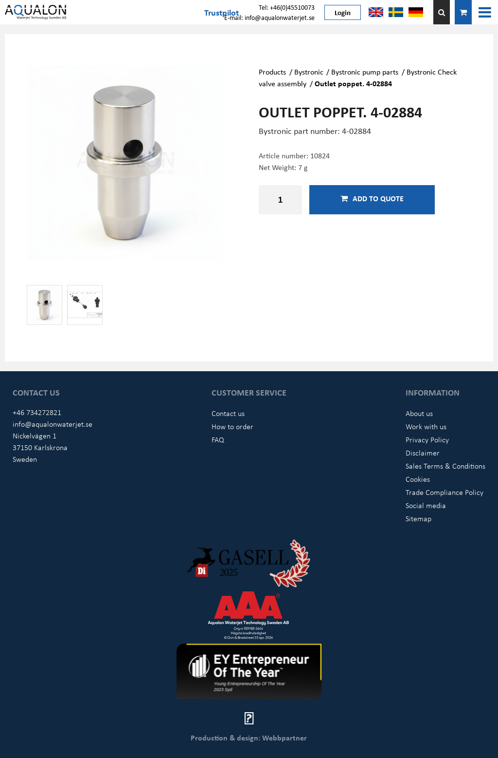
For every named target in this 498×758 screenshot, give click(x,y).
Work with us (426, 426)
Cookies (418, 479)
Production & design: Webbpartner (249, 737)
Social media (426, 505)
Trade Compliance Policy (444, 492)
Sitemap (418, 518)
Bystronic (308, 71)
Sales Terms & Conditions (445, 465)
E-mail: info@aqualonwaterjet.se (269, 17)
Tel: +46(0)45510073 (287, 7)
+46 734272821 (37, 412)
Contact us (228, 413)
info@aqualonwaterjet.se (52, 423)
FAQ (218, 439)
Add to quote (372, 198)
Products (272, 71)
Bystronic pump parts (364, 71)
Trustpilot (221, 12)
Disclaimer (423, 452)
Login (343, 12)
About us (419, 413)
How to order (232, 426)
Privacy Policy (427, 439)
